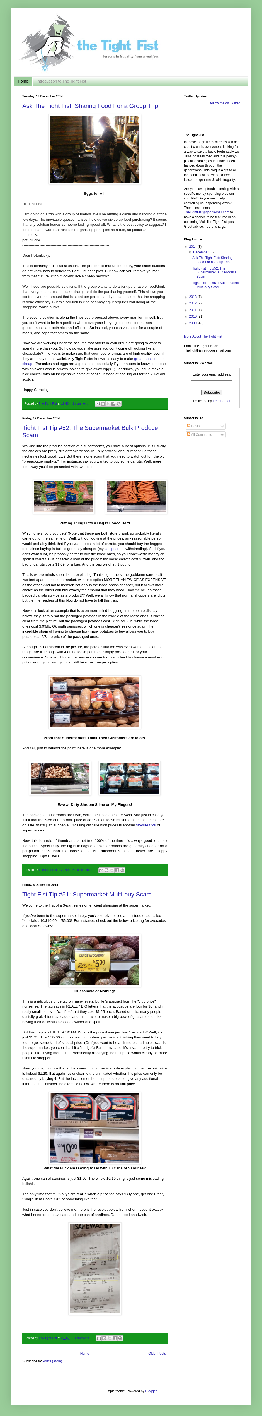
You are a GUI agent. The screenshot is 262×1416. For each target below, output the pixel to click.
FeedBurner (221, 401)
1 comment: (80, 403)
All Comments (199, 435)
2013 (193, 297)
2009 (193, 323)
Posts (193, 426)
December (201, 252)
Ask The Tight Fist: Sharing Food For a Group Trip (90, 105)
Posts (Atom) (52, 1361)
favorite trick (146, 825)
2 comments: (81, 1338)
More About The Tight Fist (203, 336)
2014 (193, 247)
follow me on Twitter (225, 103)
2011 (193, 310)
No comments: (82, 869)
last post (111, 549)
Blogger (151, 1391)
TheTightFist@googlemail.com (206, 212)
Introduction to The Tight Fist (61, 81)
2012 (193, 303)
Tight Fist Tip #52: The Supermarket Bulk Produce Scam (214, 272)
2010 (193, 316)
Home (23, 81)
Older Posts (157, 1353)
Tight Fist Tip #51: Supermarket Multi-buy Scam (87, 894)
